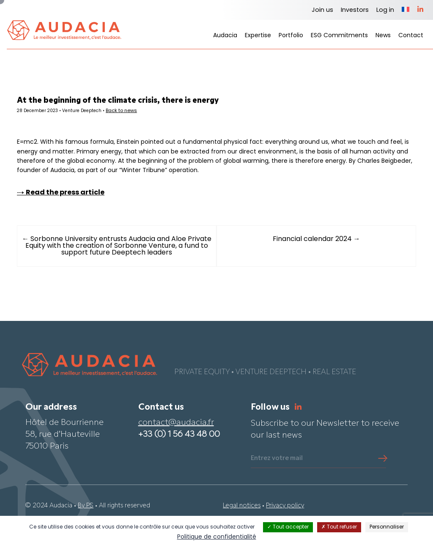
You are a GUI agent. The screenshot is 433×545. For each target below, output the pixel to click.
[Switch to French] (405, 10)
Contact (410, 36)
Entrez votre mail (277, 479)
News (383, 36)
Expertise (258, 36)
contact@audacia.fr (176, 444)
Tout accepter (288, 527)
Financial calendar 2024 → (310, 260)
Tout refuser (339, 527)
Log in (385, 10)
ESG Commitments (339, 36)
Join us (322, 10)
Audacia (225, 36)
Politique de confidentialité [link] (216, 537)
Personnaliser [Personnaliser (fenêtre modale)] (387, 527)
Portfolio (291, 36)
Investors (355, 10)
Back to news (143, 112)
